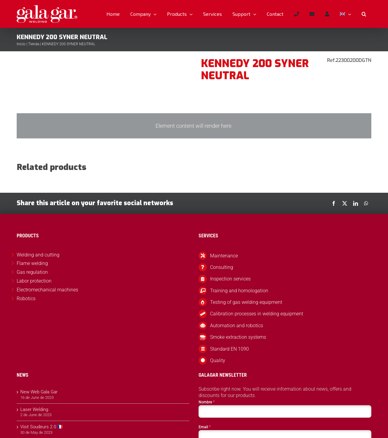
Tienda (33, 44)
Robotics (26, 298)
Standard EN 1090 (229, 349)
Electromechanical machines (47, 290)
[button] (363, 14)
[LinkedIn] (355, 203)
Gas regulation (32, 272)
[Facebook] (333, 203)
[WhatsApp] (366, 203)
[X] (344, 203)
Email (205, 426)
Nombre (207, 401)
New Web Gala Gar (39, 392)
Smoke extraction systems (238, 337)
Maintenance (224, 256)
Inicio (21, 44)
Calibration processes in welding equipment (256, 314)
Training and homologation (239, 291)
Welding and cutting (38, 255)
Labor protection (34, 281)
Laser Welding (34, 409)
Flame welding (32, 263)
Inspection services (230, 279)
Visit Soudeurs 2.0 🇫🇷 (41, 427)
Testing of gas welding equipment (246, 302)
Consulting (221, 267)
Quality (217, 360)
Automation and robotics (236, 325)
